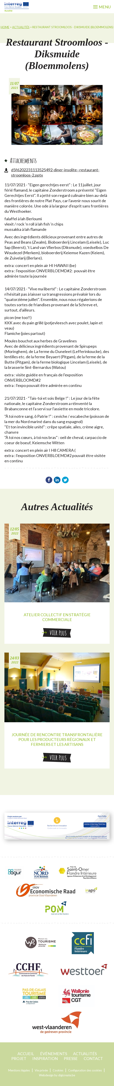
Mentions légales (19, 1070)
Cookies (58, 1070)
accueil (25, 1053)
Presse (71, 1058)
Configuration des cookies (85, 1070)
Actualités (20, 27)
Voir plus (57, 633)
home (5, 27)
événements (53, 1053)
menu (102, 6)
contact (93, 1058)
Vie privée (41, 1070)
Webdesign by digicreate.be (57, 1075)
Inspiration (45, 1058)
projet (18, 1058)
